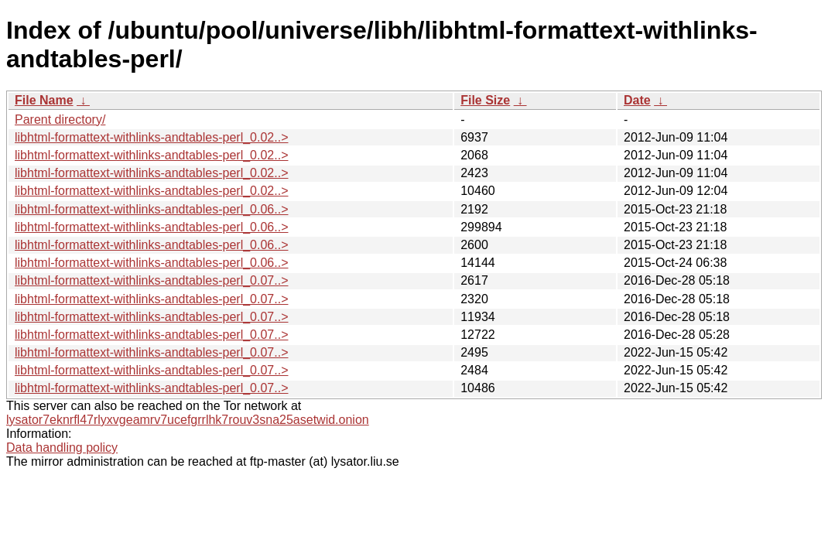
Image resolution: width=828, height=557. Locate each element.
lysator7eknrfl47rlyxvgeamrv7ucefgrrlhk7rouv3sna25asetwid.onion (187, 419)
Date (637, 100)
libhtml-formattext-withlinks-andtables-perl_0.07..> (151, 280)
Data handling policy (62, 447)
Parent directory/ (60, 119)
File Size (485, 100)
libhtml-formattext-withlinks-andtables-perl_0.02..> (151, 137)
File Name (44, 100)
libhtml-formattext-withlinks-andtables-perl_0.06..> (151, 209)
